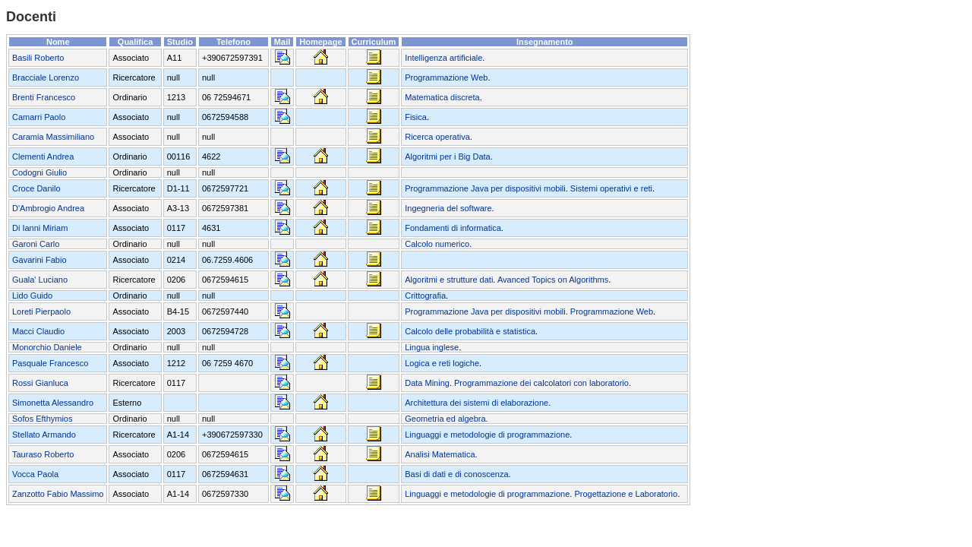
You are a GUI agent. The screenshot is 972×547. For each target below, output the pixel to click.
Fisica (416, 117)
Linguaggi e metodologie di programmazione (487, 434)
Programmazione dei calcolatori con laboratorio (541, 382)
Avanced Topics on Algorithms (552, 279)
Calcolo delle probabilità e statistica (470, 331)
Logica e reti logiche (442, 363)
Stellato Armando (44, 434)
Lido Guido (32, 295)
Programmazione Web (446, 77)
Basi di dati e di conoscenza (456, 474)
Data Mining (427, 382)
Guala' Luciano (40, 279)
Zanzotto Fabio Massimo (57, 493)
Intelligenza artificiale (443, 57)
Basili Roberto (38, 57)
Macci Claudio (38, 331)
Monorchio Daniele (47, 347)
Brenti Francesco (43, 97)
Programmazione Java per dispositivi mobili (485, 188)
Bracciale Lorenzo (45, 77)
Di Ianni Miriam (40, 227)
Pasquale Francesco (50, 363)
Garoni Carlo (35, 243)
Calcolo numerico (437, 243)
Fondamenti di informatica (453, 227)
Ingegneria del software (448, 208)
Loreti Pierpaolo (41, 311)
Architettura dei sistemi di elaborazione (476, 402)
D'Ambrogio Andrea (48, 208)
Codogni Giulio (39, 172)
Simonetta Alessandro (52, 402)
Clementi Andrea (43, 156)
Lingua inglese (432, 347)
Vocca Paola (35, 474)
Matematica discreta (442, 97)
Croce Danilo (36, 188)
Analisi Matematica (440, 454)
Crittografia (425, 295)
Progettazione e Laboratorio (625, 493)
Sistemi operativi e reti (611, 188)
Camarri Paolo (38, 117)
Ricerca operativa (437, 136)
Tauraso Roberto (43, 454)
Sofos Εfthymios (42, 418)
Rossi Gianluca (40, 382)
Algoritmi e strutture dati (449, 279)
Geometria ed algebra (445, 418)
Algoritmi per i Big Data (448, 156)
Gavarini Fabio (39, 259)
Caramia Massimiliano (53, 136)
